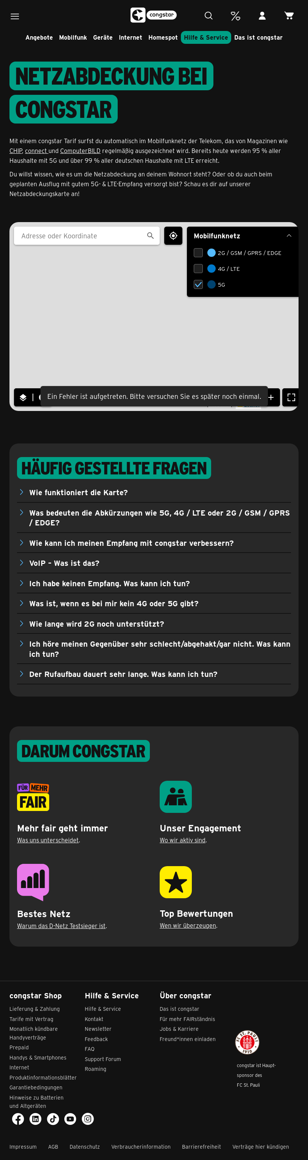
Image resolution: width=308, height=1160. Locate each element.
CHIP (15, 150)
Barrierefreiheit (201, 1146)
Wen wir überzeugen (188, 925)
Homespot (163, 37)
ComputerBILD (80, 150)
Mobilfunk (73, 37)
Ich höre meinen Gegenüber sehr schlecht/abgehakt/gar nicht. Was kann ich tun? (160, 648)
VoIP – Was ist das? (64, 563)
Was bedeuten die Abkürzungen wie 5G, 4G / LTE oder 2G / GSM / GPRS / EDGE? (159, 517)
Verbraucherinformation (141, 1146)
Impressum (23, 1146)
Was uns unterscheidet (48, 840)
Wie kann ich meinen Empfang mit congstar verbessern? (131, 543)
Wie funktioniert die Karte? (78, 492)
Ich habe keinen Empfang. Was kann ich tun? (109, 583)
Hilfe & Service (206, 37)
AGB (53, 1146)
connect (36, 150)
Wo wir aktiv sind (182, 840)
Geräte (103, 37)
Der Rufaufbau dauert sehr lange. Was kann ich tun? (123, 674)
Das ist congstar (258, 37)
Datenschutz (85, 1146)
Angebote (39, 37)
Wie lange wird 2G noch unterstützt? (96, 623)
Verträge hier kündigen (260, 1146)
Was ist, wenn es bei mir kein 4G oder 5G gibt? (114, 603)
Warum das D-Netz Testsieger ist (61, 926)
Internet (130, 37)
